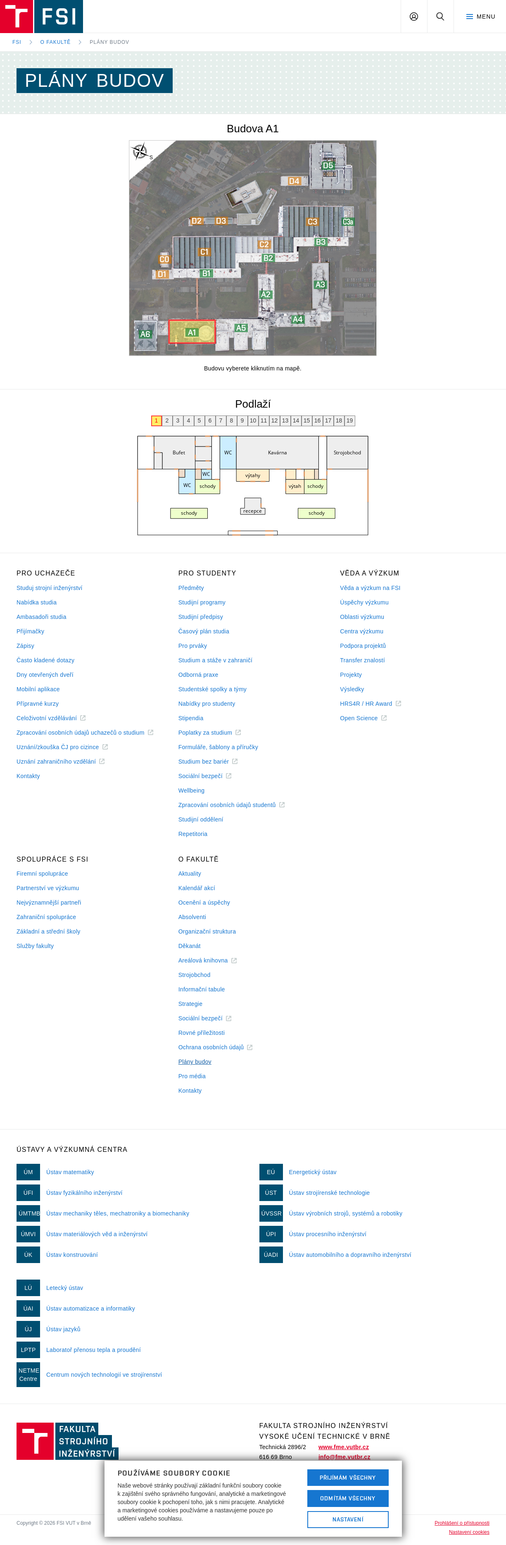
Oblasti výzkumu (362, 617)
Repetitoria (193, 834)
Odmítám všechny (347, 1498)
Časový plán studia (203, 631)
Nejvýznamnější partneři (49, 902)
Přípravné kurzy (38, 703)
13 (285, 420)
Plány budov (109, 42)
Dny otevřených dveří (45, 674)
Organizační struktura (207, 931)
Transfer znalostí (362, 660)
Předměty (191, 588)
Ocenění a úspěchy (204, 902)
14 (296, 420)
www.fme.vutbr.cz (343, 1447)
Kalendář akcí (196, 888)
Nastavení (348, 1519)
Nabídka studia (37, 602)
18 (339, 420)
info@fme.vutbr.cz (344, 1457)
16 (317, 420)
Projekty (351, 674)
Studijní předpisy (200, 617)
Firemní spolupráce (42, 873)
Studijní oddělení (200, 819)
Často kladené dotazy (45, 660)
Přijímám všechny (348, 1477)
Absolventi (192, 917)
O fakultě (55, 42)
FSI (16, 42)
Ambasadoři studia (42, 617)
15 (307, 420)
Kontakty (28, 776)
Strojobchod (194, 975)
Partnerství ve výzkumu (48, 888)
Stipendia (191, 718)
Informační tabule (201, 989)
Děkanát (189, 946)
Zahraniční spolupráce (46, 917)
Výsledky (352, 689)
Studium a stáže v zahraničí (215, 660)
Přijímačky (30, 631)
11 (264, 420)
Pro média (192, 1076)
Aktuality (189, 873)
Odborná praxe (198, 674)
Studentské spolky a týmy (212, 689)
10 (253, 420)
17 (328, 420)
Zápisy (25, 645)
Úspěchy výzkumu (364, 602)
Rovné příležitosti (201, 1032)
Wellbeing (191, 790)
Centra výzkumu (361, 631)
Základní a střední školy (49, 931)
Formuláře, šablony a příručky (218, 747)
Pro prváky (192, 645)
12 (274, 420)
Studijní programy (202, 602)
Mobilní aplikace (38, 689)
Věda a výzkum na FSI (370, 588)
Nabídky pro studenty (206, 703)
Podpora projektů (363, 645)
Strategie (190, 1004)
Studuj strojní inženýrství (50, 588)
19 (350, 420)
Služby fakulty (35, 946)
